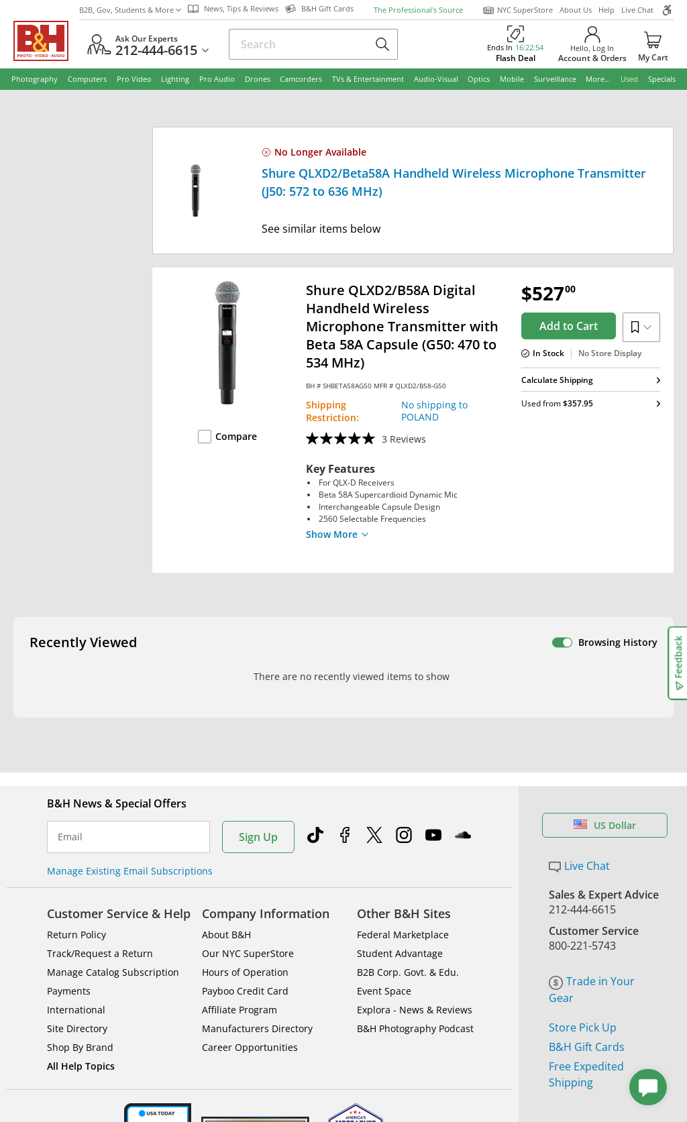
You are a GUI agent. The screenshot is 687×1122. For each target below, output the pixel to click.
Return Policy (76, 904)
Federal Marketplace (403, 904)
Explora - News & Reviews (414, 979)
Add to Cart (568, 326)
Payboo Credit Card (245, 960)
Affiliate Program (239, 979)
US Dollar (605, 795)
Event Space (384, 960)
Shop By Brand (80, 1017)
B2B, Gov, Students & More (130, 10)
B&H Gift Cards (587, 1016)
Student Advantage (400, 923)
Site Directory (77, 998)
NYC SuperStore (517, 10)
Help (606, 10)
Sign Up (258, 806)
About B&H (226, 904)
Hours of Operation (245, 942)
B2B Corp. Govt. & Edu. (408, 942)
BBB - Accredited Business (80, 1107)
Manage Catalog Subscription (113, 942)
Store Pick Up (583, 997)
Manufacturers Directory (257, 998)
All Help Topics (81, 1035)
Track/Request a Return (100, 923)
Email (70, 806)
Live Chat (637, 10)
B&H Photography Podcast (415, 998)
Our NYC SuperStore (248, 923)
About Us (576, 10)
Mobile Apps (474, 1108)
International (76, 979)
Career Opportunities (250, 1017)
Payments (69, 960)
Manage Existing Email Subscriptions (130, 840)
